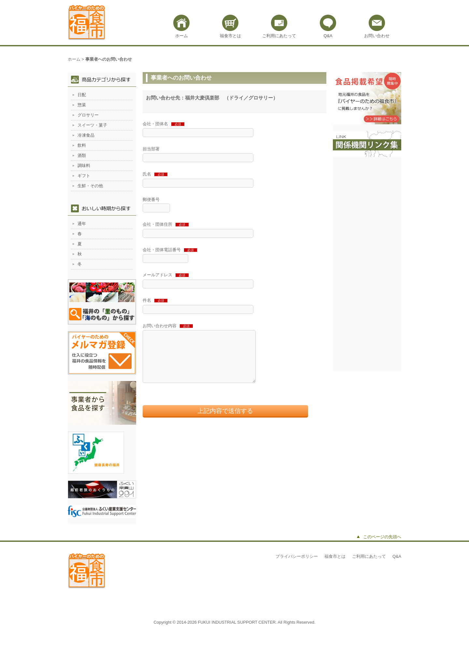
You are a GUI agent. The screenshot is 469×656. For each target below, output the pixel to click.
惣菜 (82, 104)
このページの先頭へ (382, 536)
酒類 (82, 155)
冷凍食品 (86, 135)
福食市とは (230, 35)
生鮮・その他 (90, 185)
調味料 (84, 165)
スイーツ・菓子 (92, 125)
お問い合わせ (377, 35)
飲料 (82, 145)
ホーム (181, 35)
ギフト (84, 175)
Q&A (327, 35)
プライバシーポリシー (297, 556)
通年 (82, 223)
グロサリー (88, 115)
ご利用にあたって (279, 35)
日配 (82, 94)
